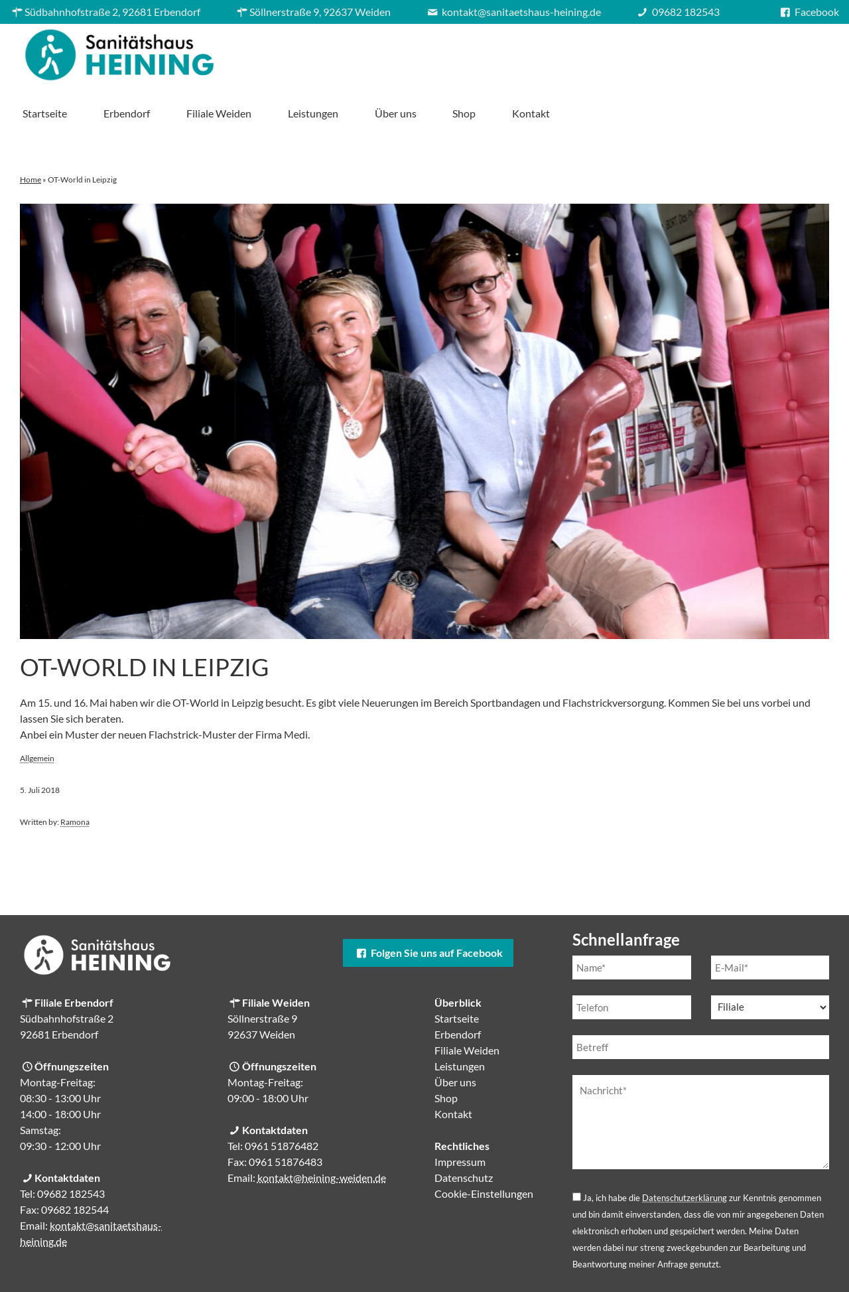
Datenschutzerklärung (684, 1151)
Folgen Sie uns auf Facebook (428, 906)
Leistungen (589, 51)
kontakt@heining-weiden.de (321, 1131)
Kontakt (807, 51)
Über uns (671, 51)
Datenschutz (463, 1131)
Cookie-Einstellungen (483, 1147)
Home (30, 133)
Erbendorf (403, 51)
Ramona (75, 775)
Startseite (321, 51)
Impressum (460, 1115)
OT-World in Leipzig (144, 620)
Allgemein (37, 712)
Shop (740, 51)
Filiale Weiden (494, 51)
